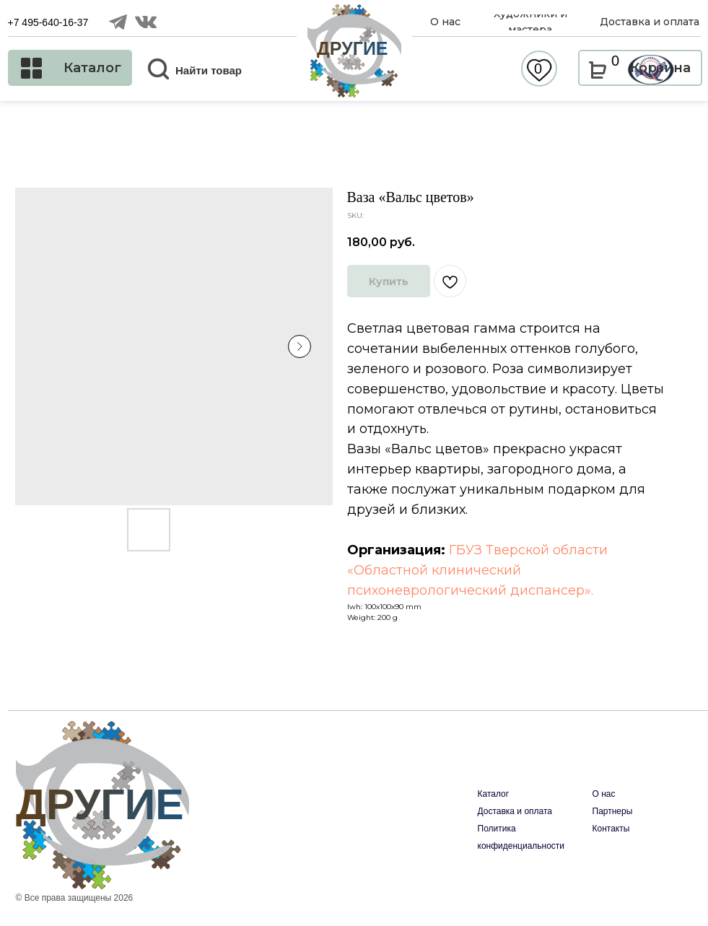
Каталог (494, 794)
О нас (604, 794)
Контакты (611, 829)
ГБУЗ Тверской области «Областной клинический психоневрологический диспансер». (477, 570)
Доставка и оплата (515, 811)
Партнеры (613, 811)
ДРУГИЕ (352, 48)
